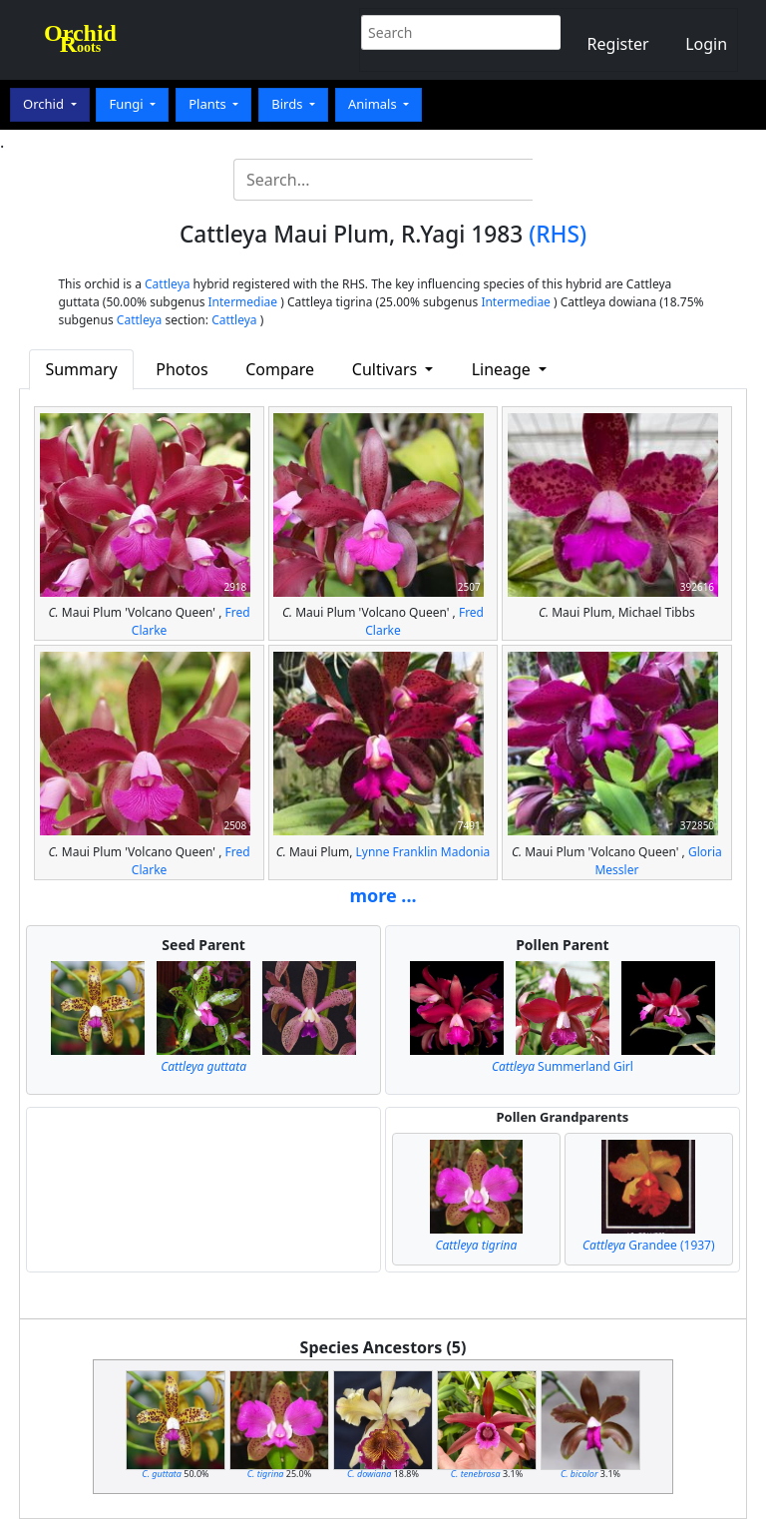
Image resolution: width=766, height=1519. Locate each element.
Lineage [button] (503, 369)
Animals (374, 104)
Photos (181, 369)
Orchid (45, 104)
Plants (209, 104)
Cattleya (167, 283)
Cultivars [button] (387, 369)
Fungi (128, 104)
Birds (288, 104)
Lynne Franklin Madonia (422, 851)
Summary (81, 369)
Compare (279, 369)
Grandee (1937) (648, 1245)
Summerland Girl (562, 1066)
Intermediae (243, 301)
